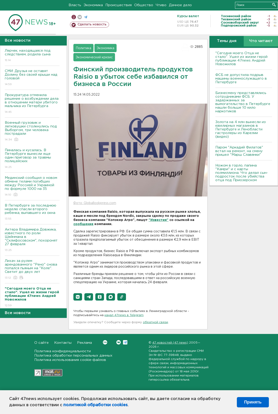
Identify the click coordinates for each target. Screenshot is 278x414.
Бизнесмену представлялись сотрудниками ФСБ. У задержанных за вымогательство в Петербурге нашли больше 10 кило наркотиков (242, 102)
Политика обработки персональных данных (73, 355)
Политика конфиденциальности (62, 351)
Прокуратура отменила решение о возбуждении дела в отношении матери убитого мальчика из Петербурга (32, 104)
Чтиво (161, 5)
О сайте (41, 342)
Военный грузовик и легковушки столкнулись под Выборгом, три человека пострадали (32, 131)
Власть (75, 5)
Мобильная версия (74, 17)
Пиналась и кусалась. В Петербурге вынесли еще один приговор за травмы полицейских (32, 159)
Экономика (93, 5)
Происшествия (118, 5)
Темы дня (226, 41)
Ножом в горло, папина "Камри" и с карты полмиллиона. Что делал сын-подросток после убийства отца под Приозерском (241, 173)
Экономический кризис (94, 57)
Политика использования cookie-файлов (70, 359)
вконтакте (80, 17)
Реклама (84, 342)
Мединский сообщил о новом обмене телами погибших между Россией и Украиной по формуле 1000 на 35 (32, 186)
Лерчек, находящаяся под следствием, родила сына (32, 55)
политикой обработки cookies (95, 405)
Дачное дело (180, 5)
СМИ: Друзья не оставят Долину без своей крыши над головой (32, 78)
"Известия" (158, 220)
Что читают (261, 41)
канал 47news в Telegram (124, 315)
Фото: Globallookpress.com (94, 203)
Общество (143, 5)
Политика (83, 48)
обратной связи (155, 322)
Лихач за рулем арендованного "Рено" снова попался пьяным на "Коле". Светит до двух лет (32, 269)
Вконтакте (105, 342)
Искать (274, 4)
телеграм (85, 17)
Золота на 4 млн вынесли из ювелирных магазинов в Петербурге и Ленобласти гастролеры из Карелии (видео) (240, 129)
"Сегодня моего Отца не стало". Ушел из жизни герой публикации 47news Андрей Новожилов (241, 59)
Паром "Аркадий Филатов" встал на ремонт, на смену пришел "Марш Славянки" (239, 151)
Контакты (63, 342)
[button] (77, 297)
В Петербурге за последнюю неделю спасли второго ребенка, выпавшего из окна (32, 212)
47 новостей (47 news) (170, 342)
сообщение (83, 224)
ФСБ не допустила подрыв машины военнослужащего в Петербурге (241, 78)
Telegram (125, 342)
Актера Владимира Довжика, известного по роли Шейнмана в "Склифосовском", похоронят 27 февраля (32, 240)
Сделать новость (92, 24)
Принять (253, 402)
